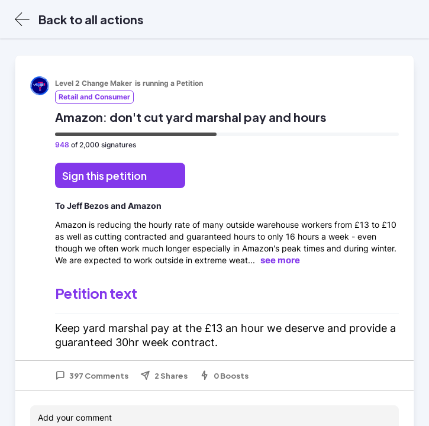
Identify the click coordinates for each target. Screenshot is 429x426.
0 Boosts (224, 375)
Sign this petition (104, 175)
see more (280, 260)
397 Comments (91, 375)
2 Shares (164, 375)
